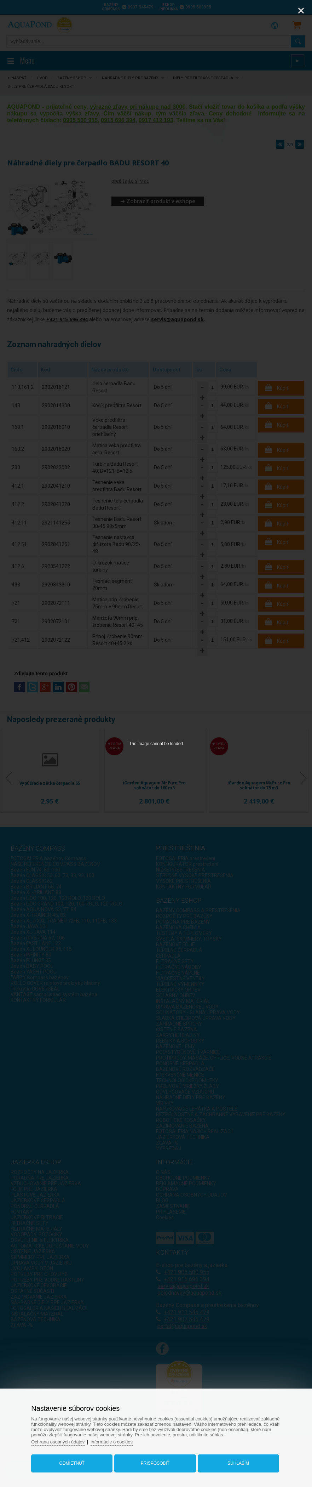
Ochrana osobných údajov (58, 1442)
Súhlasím (238, 1463)
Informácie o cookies (112, 1442)
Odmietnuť (72, 1463)
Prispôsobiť (155, 1463)
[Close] (301, 10)
